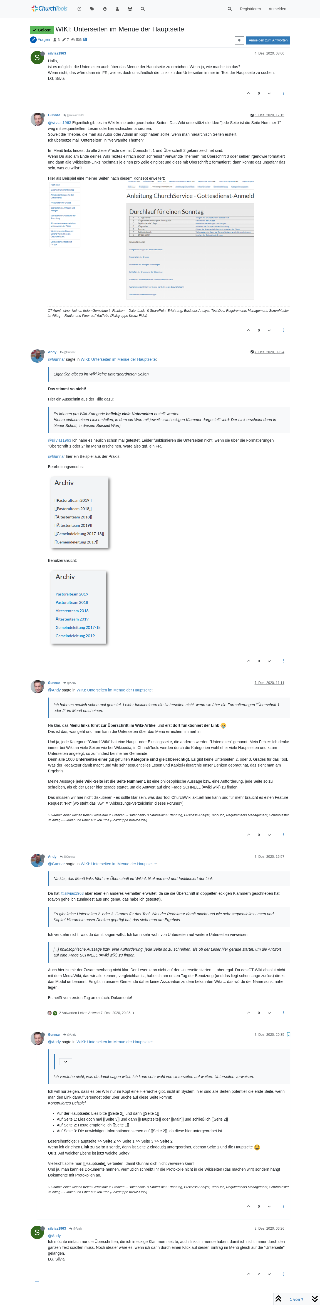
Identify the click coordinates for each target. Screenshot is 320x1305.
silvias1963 (57, 53)
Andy (52, 352)
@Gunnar (67, 352)
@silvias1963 (73, 115)
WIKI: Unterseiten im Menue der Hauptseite (118, 359)
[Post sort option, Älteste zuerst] (239, 40)
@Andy (69, 682)
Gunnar (54, 115)
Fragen (44, 39)
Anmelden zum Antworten (268, 40)
